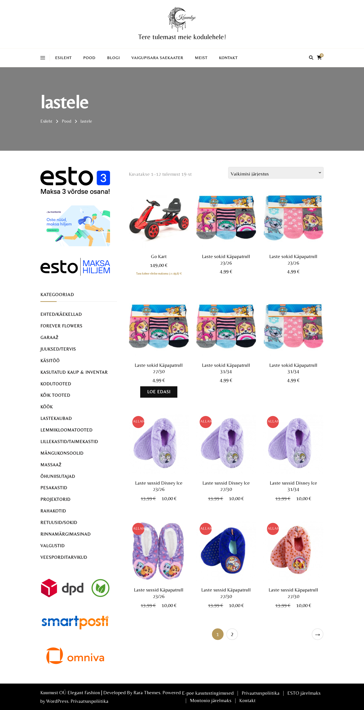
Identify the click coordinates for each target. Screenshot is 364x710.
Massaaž (51, 464)
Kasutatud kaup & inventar (74, 372)
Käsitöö (50, 360)
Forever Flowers (61, 325)
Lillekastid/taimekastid (69, 441)
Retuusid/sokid (58, 522)
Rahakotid (53, 511)
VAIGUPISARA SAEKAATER (157, 57)
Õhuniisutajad (57, 476)
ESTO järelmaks (304, 693)
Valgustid (52, 545)
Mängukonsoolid (62, 453)
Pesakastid (53, 487)
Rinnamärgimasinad (65, 534)
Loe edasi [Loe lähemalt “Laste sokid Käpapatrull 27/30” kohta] (158, 391)
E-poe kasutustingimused (208, 693)
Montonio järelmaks (210, 700)
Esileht (63, 57)
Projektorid (55, 499)
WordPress (57, 701)
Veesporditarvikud (63, 557)
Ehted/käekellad (61, 314)
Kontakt (228, 57)
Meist (201, 57)
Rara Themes (146, 692)
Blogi (113, 57)
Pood (89, 57)
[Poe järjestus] (276, 173)
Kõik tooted (55, 395)
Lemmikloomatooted (66, 430)
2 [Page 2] (232, 634)
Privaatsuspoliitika (89, 701)
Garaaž (49, 337)
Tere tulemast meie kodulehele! (182, 37)
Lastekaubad (56, 418)
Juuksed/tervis (58, 349)
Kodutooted (55, 383)
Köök (46, 406)
